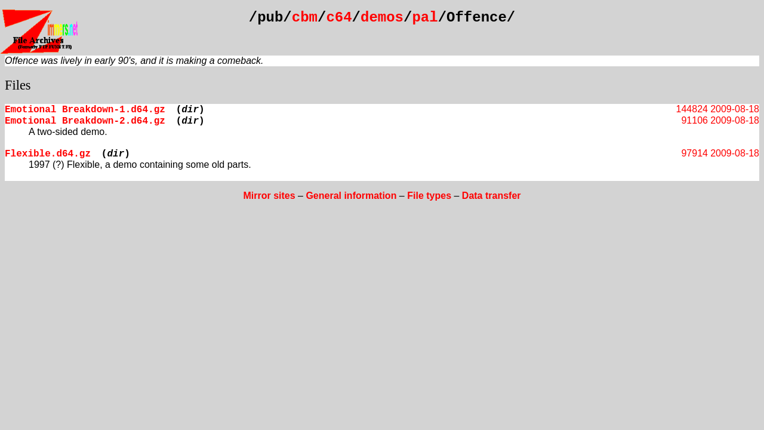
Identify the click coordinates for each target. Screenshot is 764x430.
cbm (305, 18)
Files (18, 85)
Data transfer (491, 196)
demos (382, 18)
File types (429, 196)
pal (425, 18)
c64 (339, 18)
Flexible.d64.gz (48, 154)
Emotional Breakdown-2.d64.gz (85, 121)
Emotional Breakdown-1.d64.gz (85, 110)
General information (351, 196)
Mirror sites (269, 196)
